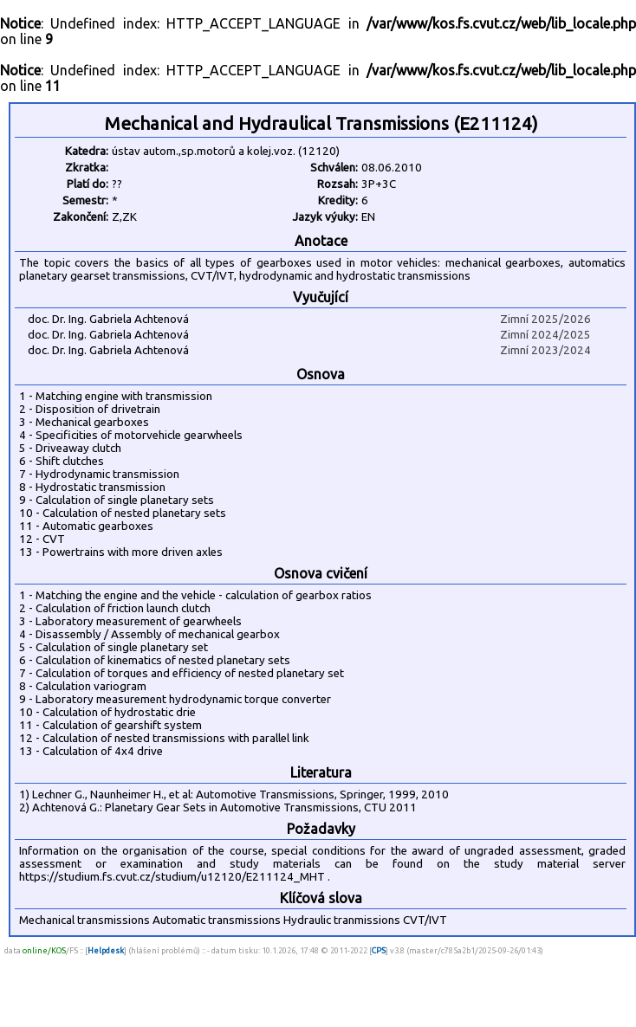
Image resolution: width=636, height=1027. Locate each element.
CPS (379, 950)
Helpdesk (106, 950)
